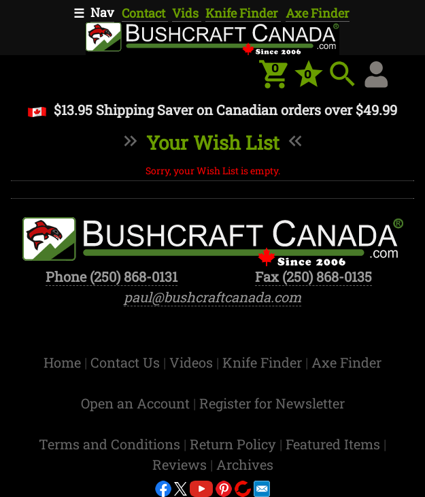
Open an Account (135, 403)
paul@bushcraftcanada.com (212, 297)
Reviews (181, 464)
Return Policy (234, 444)
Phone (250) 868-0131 (111, 276)
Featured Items (335, 444)
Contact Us (126, 362)
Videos (192, 362)
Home (64, 362)
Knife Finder (243, 13)
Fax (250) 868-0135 (313, 276)
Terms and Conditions (111, 444)
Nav (102, 12)
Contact (145, 13)
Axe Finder (318, 13)
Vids (186, 13)
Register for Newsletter (272, 403)
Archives (244, 464)
